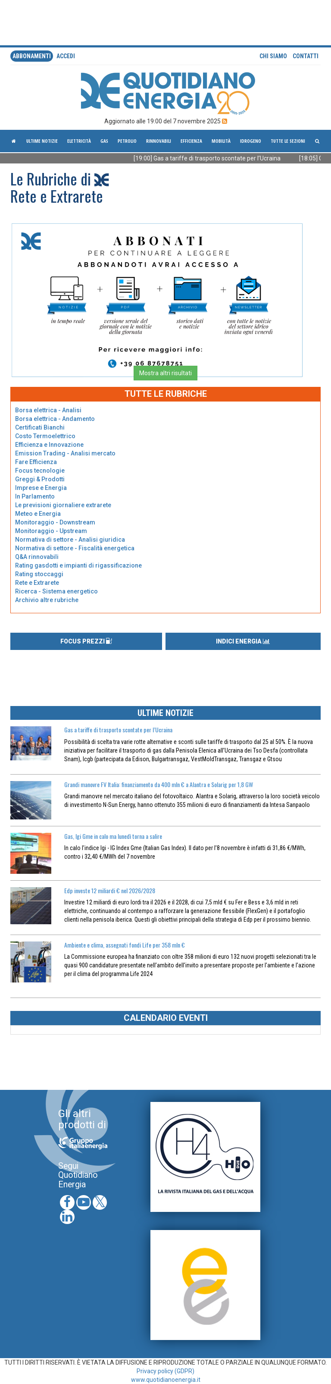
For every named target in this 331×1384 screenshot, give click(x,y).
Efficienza (191, 141)
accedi (65, 56)
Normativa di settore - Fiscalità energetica (74, 548)
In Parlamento (35, 496)
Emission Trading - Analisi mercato (65, 453)
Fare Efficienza (36, 461)
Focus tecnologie (40, 470)
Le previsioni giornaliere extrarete (63, 505)
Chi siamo (273, 56)
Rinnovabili (158, 141)
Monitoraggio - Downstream (55, 522)
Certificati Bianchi (40, 427)
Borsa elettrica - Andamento (55, 418)
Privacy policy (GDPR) (165, 1371)
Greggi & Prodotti (40, 479)
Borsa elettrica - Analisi (48, 410)
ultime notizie (42, 141)
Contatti (306, 56)
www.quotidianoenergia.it (165, 1379)
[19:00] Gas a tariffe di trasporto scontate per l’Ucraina (215, 158)
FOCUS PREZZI (86, 641)
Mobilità (221, 141)
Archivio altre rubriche (46, 599)
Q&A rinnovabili (37, 556)
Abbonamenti (31, 56)
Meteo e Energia (38, 513)
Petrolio (127, 141)
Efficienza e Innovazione (49, 444)
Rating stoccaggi (39, 574)
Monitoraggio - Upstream (51, 530)
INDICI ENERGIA (243, 641)
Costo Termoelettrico (45, 436)
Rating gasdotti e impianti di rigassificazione (78, 565)
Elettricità (79, 141)
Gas (104, 141)
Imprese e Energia (41, 487)
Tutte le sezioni (288, 141)
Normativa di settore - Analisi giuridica (70, 539)
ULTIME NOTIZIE (165, 713)
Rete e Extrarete (37, 582)
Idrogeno (250, 141)
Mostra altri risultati (165, 373)
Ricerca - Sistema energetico (56, 591)
